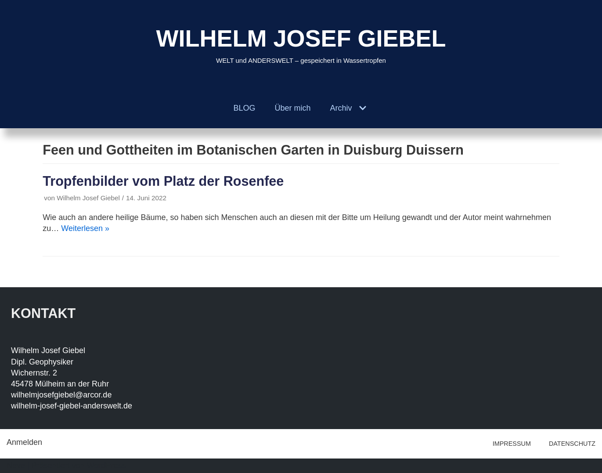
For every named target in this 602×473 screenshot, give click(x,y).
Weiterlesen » (85, 228)
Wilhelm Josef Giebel (88, 198)
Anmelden (24, 442)
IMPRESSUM (512, 443)
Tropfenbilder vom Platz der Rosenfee (163, 180)
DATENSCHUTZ (572, 443)
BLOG (244, 108)
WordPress (106, 465)
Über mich (292, 108)
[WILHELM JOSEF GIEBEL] (301, 44)
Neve (16, 465)
